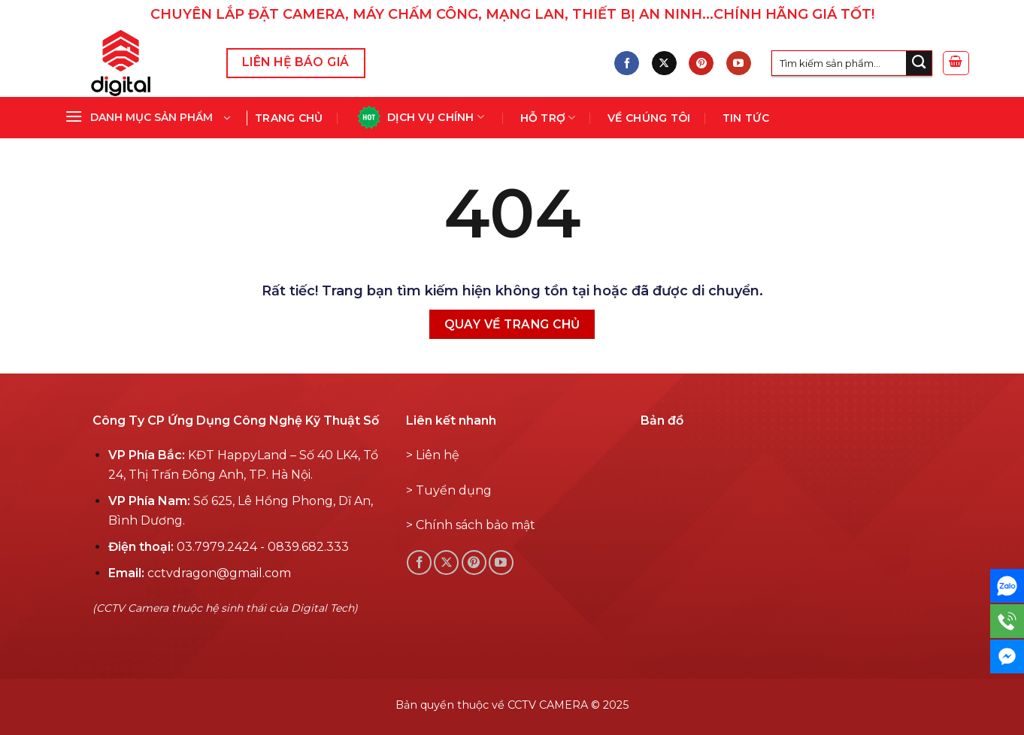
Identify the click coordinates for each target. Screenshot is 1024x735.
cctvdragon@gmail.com (219, 573)
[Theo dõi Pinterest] (701, 63)
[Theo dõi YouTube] (738, 63)
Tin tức (746, 118)
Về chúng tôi (648, 118)
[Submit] (919, 63)
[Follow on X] (664, 63)
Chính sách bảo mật (475, 525)
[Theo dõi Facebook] (626, 63)
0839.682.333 (308, 547)
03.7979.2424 (217, 547)
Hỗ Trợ (548, 117)
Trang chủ (289, 118)
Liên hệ (437, 455)
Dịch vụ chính (419, 117)
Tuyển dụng (454, 490)
